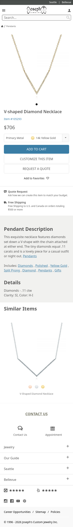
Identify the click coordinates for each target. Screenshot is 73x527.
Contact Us (36, 413)
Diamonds (25, 266)
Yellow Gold (58, 266)
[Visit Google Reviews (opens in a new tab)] (20, 490)
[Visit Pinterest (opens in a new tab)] (25, 501)
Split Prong (12, 270)
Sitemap (40, 512)
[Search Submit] (68, 18)
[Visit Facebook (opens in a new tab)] (13, 501)
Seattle (36, 469)
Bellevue (36, 479)
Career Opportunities (17, 512)
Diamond (29, 270)
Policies (55, 512)
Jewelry (36, 447)
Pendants (30, 256)
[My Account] (69, 10)
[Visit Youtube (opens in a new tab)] (19, 501)
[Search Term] (36, 18)
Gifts (58, 270)
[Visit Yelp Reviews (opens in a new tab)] (53, 490)
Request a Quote (36, 169)
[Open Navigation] (3, 10)
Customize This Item (36, 159)
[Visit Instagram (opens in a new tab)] (6, 501)
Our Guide (36, 458)
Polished (41, 266)
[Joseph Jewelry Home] (2, 26)
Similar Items (20, 308)
